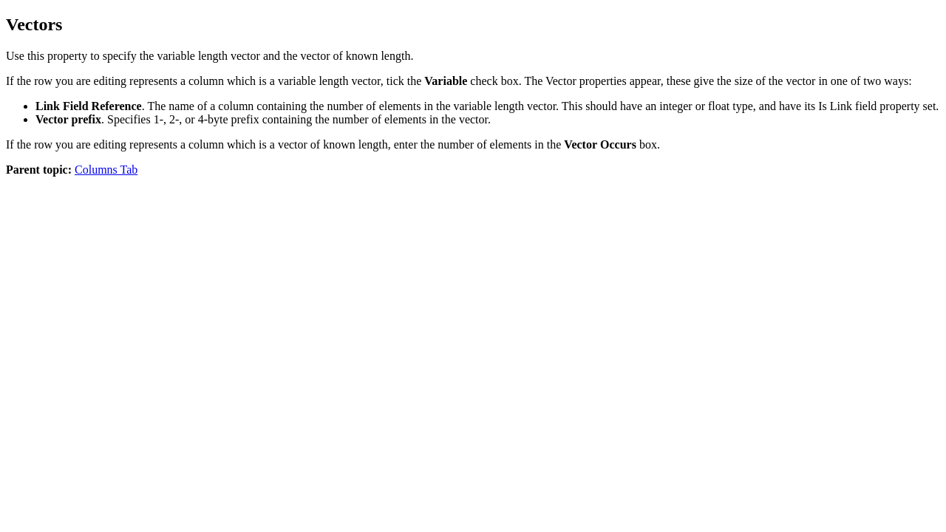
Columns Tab (106, 169)
